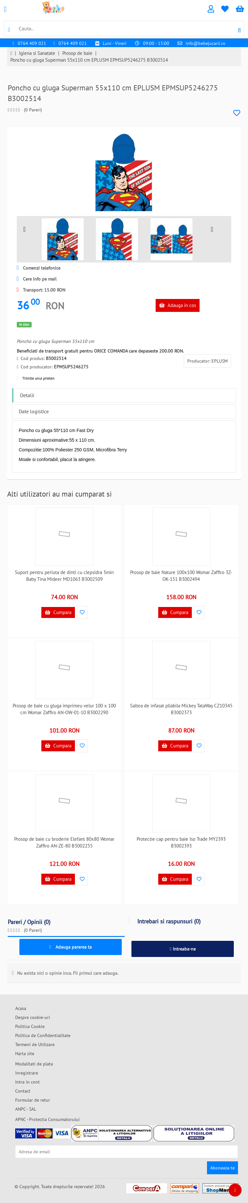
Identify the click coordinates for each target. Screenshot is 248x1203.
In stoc (24, 324)
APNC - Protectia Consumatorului (47, 1119)
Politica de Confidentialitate (42, 1035)
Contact (22, 1091)
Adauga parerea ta (70, 947)
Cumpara (58, 612)
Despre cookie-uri (32, 1017)
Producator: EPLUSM (207, 361)
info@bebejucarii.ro (205, 43)
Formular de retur (32, 1100)
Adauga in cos (177, 305)
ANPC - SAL (25, 1109)
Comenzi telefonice (38, 268)
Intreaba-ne (182, 949)
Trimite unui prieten (36, 378)
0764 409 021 (32, 43)
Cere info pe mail (37, 279)
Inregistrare (26, 1073)
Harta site (24, 1053)
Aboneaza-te (222, 1168)
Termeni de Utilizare (35, 1044)
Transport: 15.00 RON (41, 290)
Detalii (27, 395)
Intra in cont (27, 1082)
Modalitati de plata (34, 1064)
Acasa (20, 1008)
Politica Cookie (30, 1026)
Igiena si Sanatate (37, 53)
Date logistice (34, 411)
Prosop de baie (77, 53)
